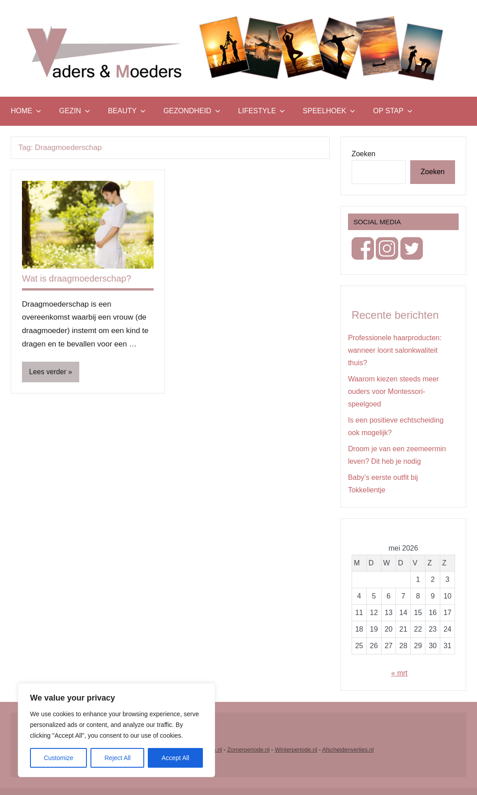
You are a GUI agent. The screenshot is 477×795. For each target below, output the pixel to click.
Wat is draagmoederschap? (76, 278)
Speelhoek (329, 111)
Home (26, 111)
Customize (58, 757)
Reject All (117, 757)
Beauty (127, 111)
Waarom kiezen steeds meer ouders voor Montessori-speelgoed (393, 391)
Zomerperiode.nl (248, 749)
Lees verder (48, 372)
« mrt (399, 673)
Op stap (393, 111)
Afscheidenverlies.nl (348, 749)
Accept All (175, 757)
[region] (116, 730)
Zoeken (363, 154)
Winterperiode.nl (296, 749)
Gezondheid (191, 111)
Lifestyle (261, 111)
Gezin (74, 111)
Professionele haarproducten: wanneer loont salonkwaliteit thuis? (395, 350)
